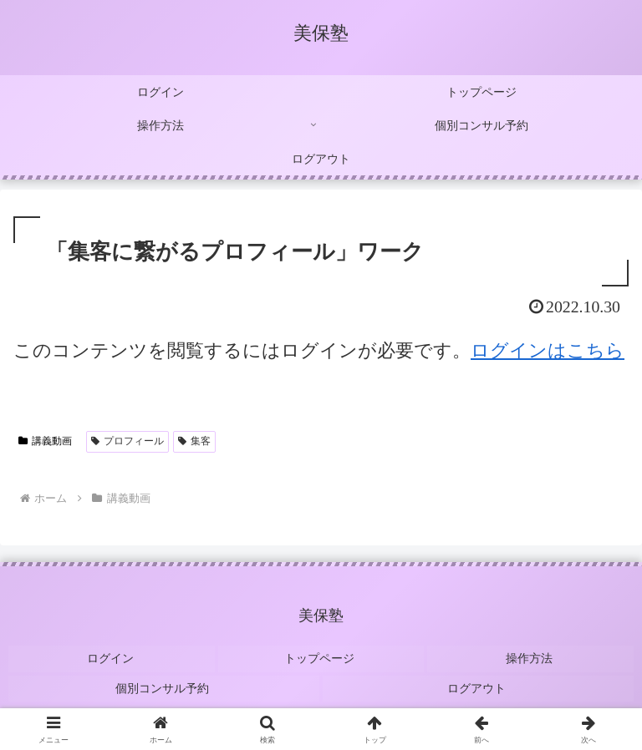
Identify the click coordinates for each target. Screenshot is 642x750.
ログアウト (478, 680)
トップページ (321, 655)
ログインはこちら (547, 350)
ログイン (111, 655)
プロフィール (127, 441)
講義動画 (45, 441)
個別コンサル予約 (164, 680)
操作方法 (530, 655)
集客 (194, 441)
